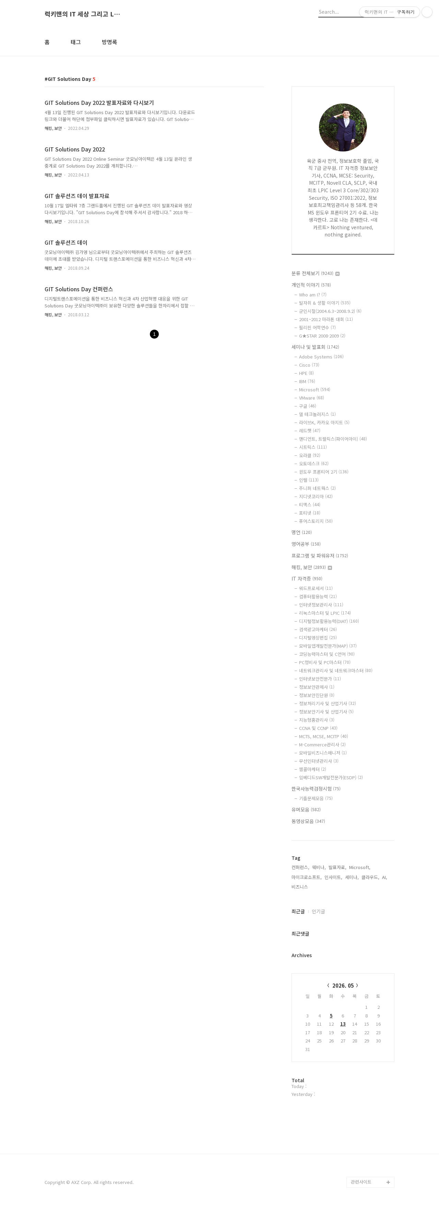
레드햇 (309, 430)
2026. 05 (343, 985)
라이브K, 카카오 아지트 (324, 422)
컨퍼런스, (300, 867)
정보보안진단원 (316, 695)
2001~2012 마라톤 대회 (326, 319)
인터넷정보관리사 (321, 604)
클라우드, (370, 877)
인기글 (318, 911)
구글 (307, 406)
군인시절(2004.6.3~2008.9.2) (330, 311)
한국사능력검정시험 (316, 788)
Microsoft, (359, 867)
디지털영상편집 (318, 637)
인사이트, (333, 877)
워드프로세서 (316, 588)
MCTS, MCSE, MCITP (323, 736)
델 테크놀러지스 (317, 414)
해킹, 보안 (53, 128)
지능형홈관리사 (316, 720)
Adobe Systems (321, 356)
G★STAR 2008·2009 (322, 335)
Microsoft (314, 389)
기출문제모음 (316, 798)
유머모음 (306, 809)
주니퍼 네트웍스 (317, 488)
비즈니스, (300, 886)
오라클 (309, 455)
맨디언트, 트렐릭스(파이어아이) (333, 439)
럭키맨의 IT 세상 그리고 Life (82, 14)
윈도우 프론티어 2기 (323, 471)
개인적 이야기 (311, 284)
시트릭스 (313, 447)
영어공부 (306, 543)
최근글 (298, 911)
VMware (311, 397)
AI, (384, 877)
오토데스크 (314, 463)
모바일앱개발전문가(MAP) (328, 646)
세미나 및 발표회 (315, 346)
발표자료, (337, 867)
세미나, (352, 877)
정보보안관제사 (316, 687)
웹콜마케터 (312, 769)
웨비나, (319, 867)
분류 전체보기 (316, 273)
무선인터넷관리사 (319, 761)
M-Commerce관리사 (322, 744)
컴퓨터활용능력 (318, 596)
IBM (307, 381)
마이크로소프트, (307, 877)
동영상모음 (308, 821)
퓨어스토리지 (316, 521)
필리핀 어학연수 (317, 327)
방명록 (109, 42)
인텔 (309, 480)
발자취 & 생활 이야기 (325, 303)
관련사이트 (361, 1182)
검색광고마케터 (318, 629)
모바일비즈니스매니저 (323, 752)
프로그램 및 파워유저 (320, 555)
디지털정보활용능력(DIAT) (329, 621)
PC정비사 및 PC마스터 (325, 662)
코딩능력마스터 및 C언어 (327, 654)
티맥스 (309, 504)
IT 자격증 (307, 578)
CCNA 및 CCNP (318, 728)
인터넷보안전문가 (320, 678)
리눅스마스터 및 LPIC (325, 613)
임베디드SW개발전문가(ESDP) (331, 777)
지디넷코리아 (316, 496)
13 (343, 1024)
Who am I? (313, 294)
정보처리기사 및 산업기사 (327, 703)
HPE (306, 373)
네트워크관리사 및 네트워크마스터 (335, 670)
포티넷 (309, 513)
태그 (76, 42)
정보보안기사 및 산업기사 (326, 711)
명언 (302, 532)
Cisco (309, 365)
